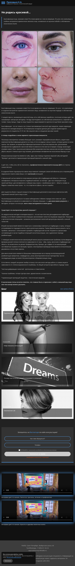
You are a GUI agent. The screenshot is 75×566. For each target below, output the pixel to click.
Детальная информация (13, 557)
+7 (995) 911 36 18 (43, 548)
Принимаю (8, 561)
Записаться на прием (37, 454)
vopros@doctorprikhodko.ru (37, 550)
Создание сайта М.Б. (43, 561)
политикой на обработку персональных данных (42, 450)
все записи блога (67, 289)
